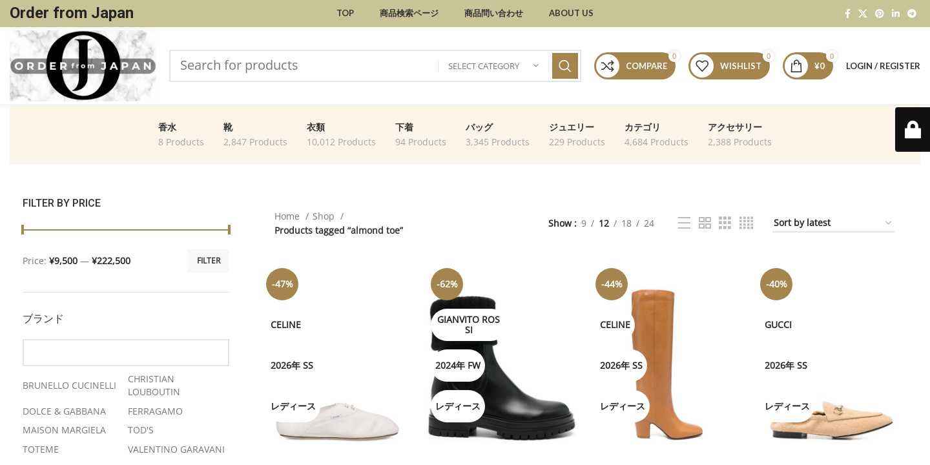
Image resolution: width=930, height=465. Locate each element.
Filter (208, 260)
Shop (325, 216)
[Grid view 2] (705, 223)
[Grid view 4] (746, 223)
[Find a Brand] (126, 352)
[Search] (375, 66)
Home (288, 216)
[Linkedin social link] (896, 13)
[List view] (684, 223)
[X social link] (862, 13)
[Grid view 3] (725, 223)
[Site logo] (83, 65)
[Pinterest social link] (879, 13)
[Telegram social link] (912, 13)
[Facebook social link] (847, 13)
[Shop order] (833, 223)
